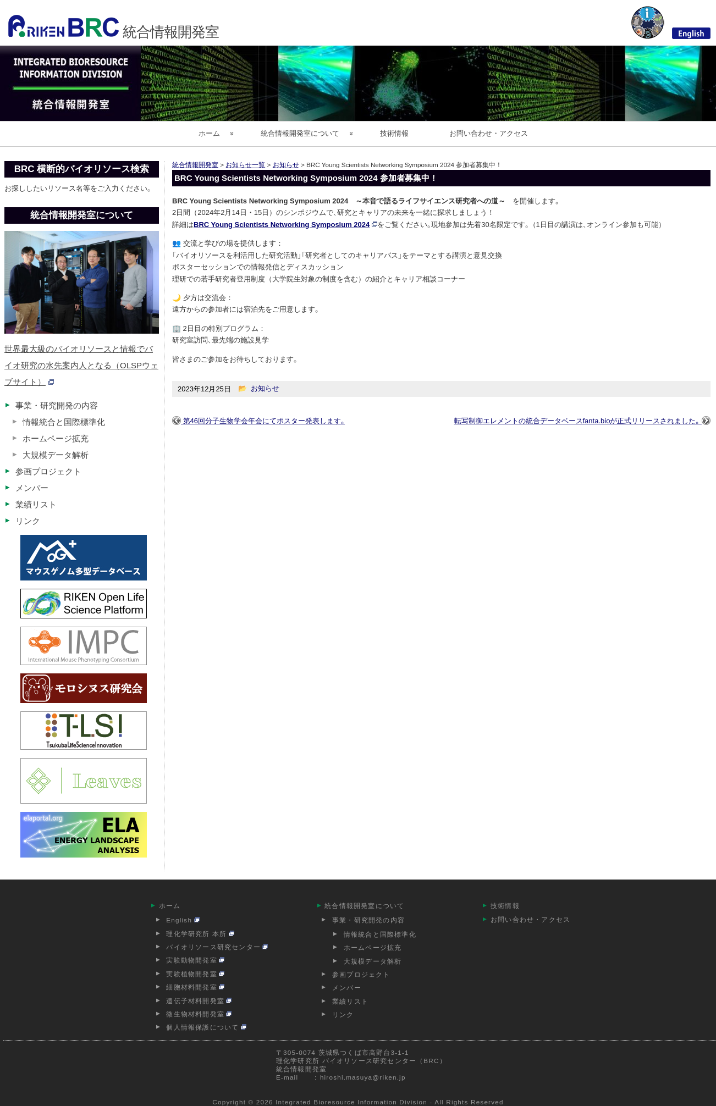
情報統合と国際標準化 (64, 422)
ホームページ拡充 (56, 438)
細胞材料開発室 (195, 987)
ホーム (209, 133)
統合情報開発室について (300, 133)
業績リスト (36, 504)
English (182, 919)
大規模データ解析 (56, 455)
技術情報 (394, 133)
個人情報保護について (206, 1027)
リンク (27, 521)
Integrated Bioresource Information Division (351, 1101)
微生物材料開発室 (199, 1013)
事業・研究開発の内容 (56, 405)
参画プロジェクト (48, 471)
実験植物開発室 (195, 973)
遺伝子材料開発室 (199, 1000)
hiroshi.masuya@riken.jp (363, 1077)
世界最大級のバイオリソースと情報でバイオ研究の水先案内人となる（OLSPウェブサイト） (81, 365)
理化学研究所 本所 (200, 933)
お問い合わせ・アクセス (488, 133)
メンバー (31, 488)
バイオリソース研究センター (217, 946)
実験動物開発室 (195, 960)
